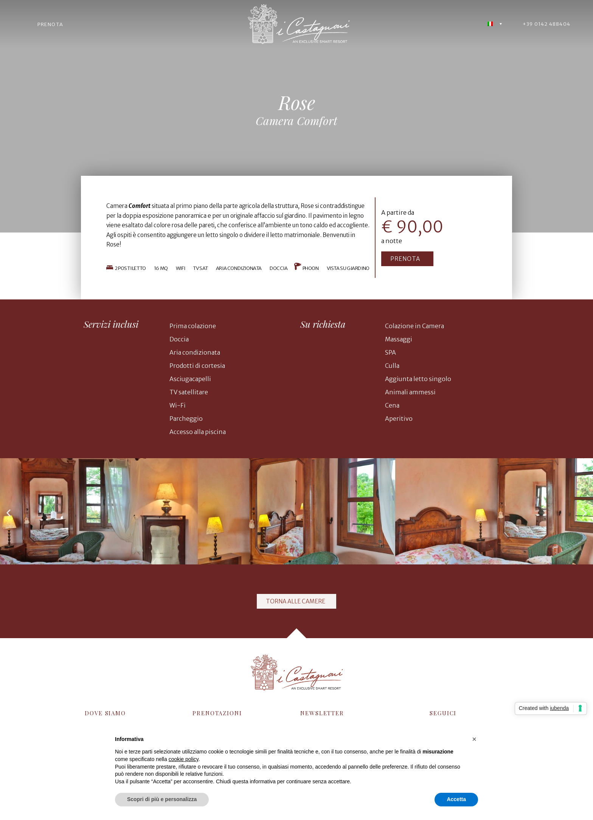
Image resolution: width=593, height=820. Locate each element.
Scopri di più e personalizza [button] (162, 799)
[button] (407, 258)
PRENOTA (50, 24)
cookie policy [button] (184, 759)
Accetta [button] (456, 799)
